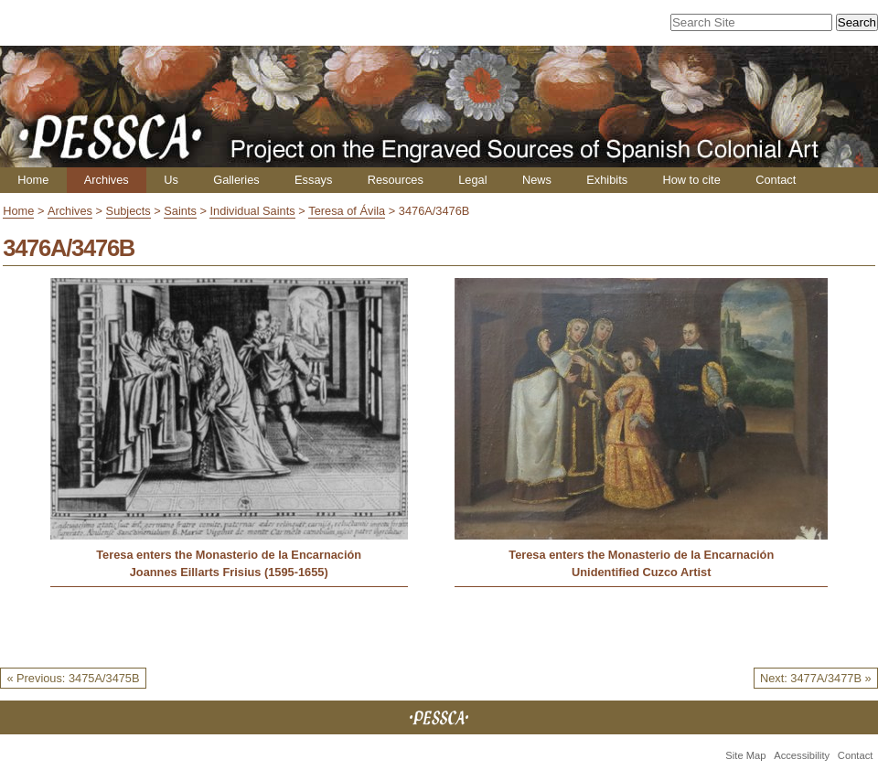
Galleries (236, 180)
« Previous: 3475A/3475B (72, 678)
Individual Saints (251, 211)
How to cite (691, 180)
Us (171, 180)
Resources (395, 180)
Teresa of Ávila (346, 211)
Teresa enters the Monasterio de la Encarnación (228, 555)
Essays (313, 180)
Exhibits (606, 180)
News (536, 180)
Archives (106, 180)
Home (32, 180)
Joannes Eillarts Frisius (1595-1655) (229, 572)
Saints (180, 211)
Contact (775, 180)
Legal (472, 180)
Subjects (128, 211)
